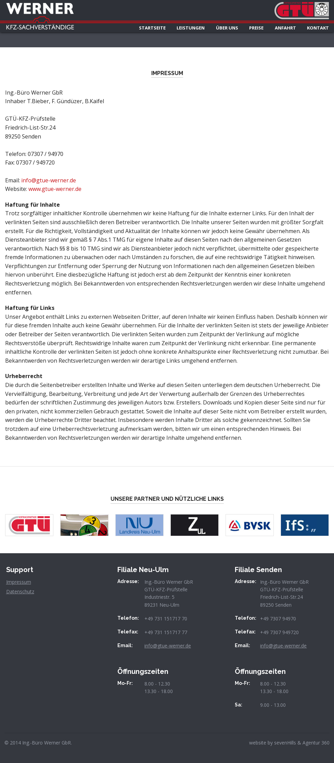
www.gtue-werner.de (54, 189)
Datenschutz (20, 591)
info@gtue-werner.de (48, 180)
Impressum (18, 582)
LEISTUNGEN (191, 28)
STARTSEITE (152, 28)
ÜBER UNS (227, 28)
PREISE (256, 28)
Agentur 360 (316, 742)
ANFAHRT (285, 28)
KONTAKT (318, 28)
